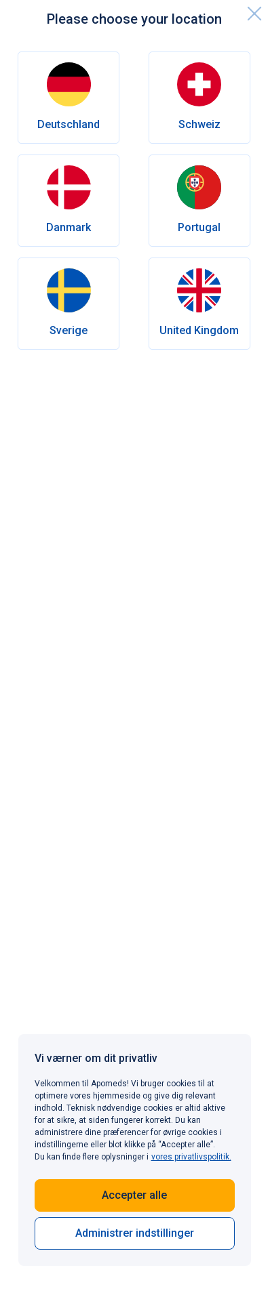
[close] (254, 13)
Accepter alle (134, 1195)
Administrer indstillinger (134, 1233)
